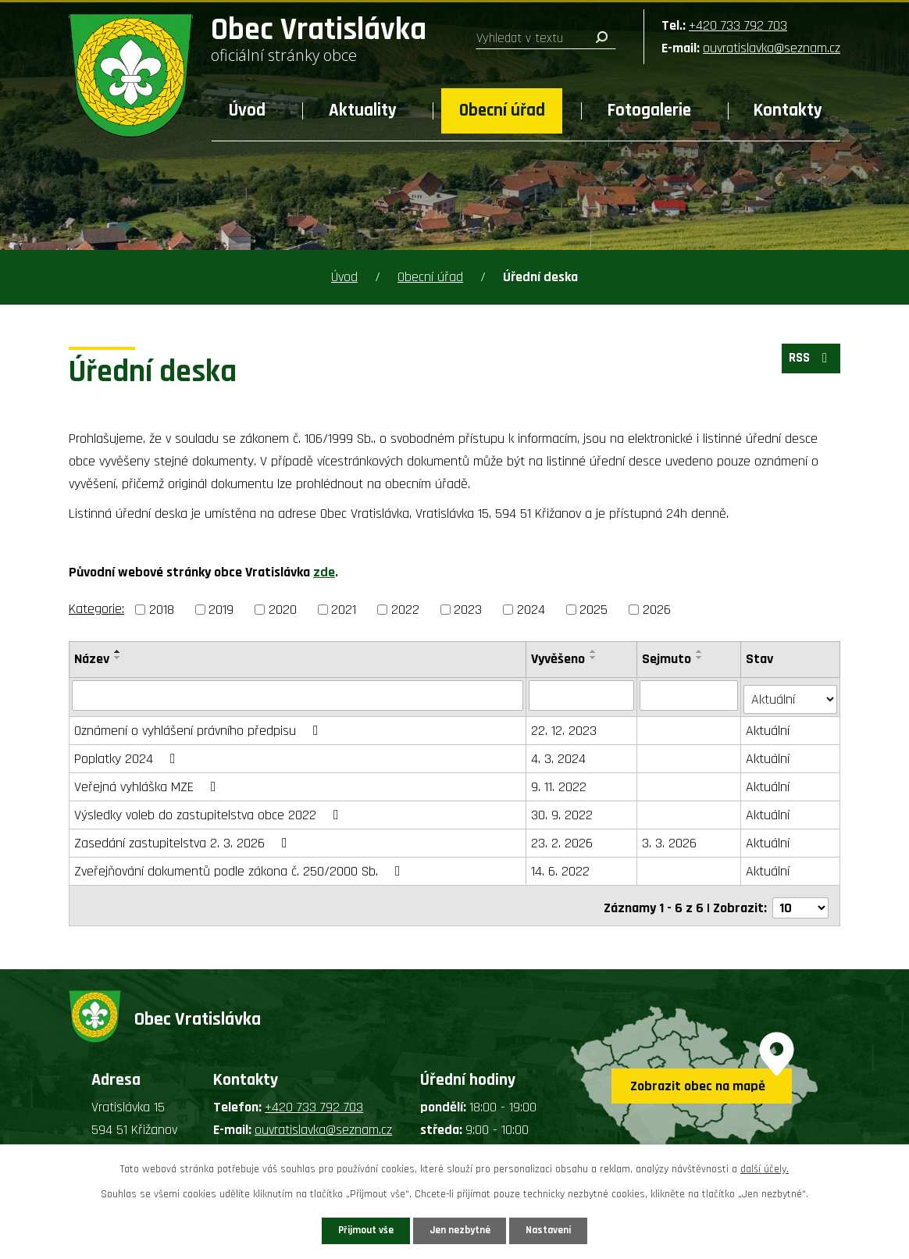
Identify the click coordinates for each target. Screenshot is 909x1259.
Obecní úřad (502, 110)
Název (91, 659)
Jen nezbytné (460, 1229)
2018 (161, 610)
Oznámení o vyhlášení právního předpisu (199, 727)
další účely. (764, 1167)
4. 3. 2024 (559, 755)
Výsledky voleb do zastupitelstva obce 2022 (209, 811)
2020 (283, 610)
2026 (657, 610)
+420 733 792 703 (738, 25)
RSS (808, 362)
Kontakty (788, 110)
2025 (593, 610)
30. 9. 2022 (563, 811)
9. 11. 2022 (559, 783)
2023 (468, 610)
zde (324, 572)
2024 (531, 610)
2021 (343, 610)
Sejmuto (667, 659)
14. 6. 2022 (561, 867)
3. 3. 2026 (670, 839)
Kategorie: (96, 609)
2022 (405, 610)
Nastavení (563, 1229)
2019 (221, 610)
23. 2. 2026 (563, 839)
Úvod (247, 110)
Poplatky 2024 (128, 755)
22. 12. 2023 (564, 727)
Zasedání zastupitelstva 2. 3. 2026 (184, 839)
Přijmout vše (352, 1229)
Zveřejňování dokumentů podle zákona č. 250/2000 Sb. (240, 867)
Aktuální (768, 727)
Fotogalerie (649, 110)
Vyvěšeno (559, 659)
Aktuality (363, 110)
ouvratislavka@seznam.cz (771, 48)
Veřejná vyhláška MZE (148, 783)
